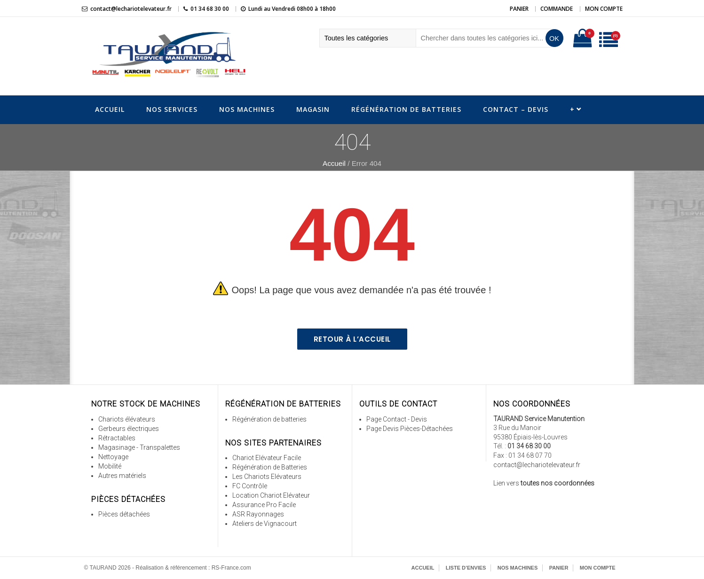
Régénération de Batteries (406, 109)
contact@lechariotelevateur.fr (131, 9)
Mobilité (109, 466)
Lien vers (543, 483)
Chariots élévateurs (126, 419)
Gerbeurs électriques (128, 428)
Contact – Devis (515, 109)
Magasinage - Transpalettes (139, 447)
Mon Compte (604, 9)
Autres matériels (122, 475)
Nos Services (172, 109)
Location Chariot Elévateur (271, 495)
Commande (556, 9)
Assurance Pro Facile (264, 505)
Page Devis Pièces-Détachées (409, 428)
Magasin (313, 109)
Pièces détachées (124, 514)
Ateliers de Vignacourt (264, 523)
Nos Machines (247, 109)
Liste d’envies (466, 568)
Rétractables (116, 438)
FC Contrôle (249, 486)
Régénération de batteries (269, 419)
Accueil (110, 109)
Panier (519, 9)
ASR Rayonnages (258, 514)
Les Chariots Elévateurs (266, 476)
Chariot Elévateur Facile (266, 458)
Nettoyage (113, 457)
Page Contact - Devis (396, 419)
